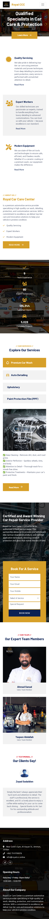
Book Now (24, 613)
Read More (19, 85)
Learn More (24, 35)
